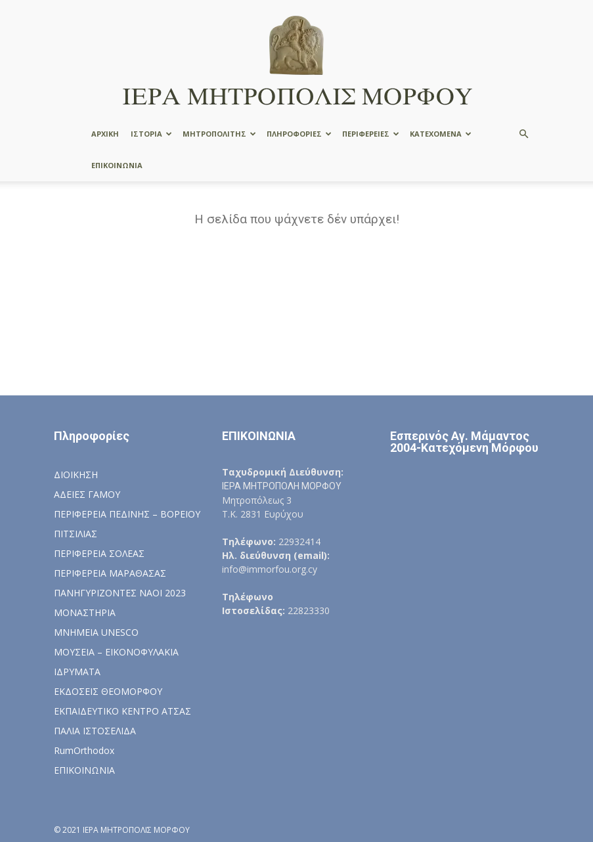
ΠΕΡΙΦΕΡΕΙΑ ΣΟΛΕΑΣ (99, 553)
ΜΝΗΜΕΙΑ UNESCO (96, 632)
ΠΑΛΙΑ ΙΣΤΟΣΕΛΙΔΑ (95, 730)
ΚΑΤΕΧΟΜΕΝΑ (441, 134)
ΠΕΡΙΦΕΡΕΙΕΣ (370, 134)
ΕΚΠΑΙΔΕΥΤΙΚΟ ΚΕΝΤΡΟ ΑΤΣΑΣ (122, 711)
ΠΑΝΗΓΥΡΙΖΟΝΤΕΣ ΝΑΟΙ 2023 (120, 593)
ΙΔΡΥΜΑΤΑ (77, 671)
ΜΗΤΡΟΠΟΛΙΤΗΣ (219, 134)
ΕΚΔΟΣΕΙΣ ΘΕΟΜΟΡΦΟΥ (108, 691)
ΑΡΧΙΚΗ (105, 134)
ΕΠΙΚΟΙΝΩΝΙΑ (117, 165)
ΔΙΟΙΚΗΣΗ (76, 474)
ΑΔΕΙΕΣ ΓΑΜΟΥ (87, 494)
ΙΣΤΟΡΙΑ (151, 134)
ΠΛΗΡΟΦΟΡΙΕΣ (299, 134)
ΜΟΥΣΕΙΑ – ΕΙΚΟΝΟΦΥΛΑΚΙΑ (116, 652)
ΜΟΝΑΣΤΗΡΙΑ (85, 612)
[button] (524, 134)
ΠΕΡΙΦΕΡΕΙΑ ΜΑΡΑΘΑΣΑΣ (110, 573)
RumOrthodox (84, 750)
